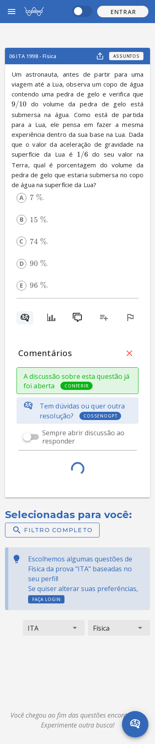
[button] (122, 11)
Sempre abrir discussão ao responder (83, 437)
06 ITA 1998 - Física (32, 56)
